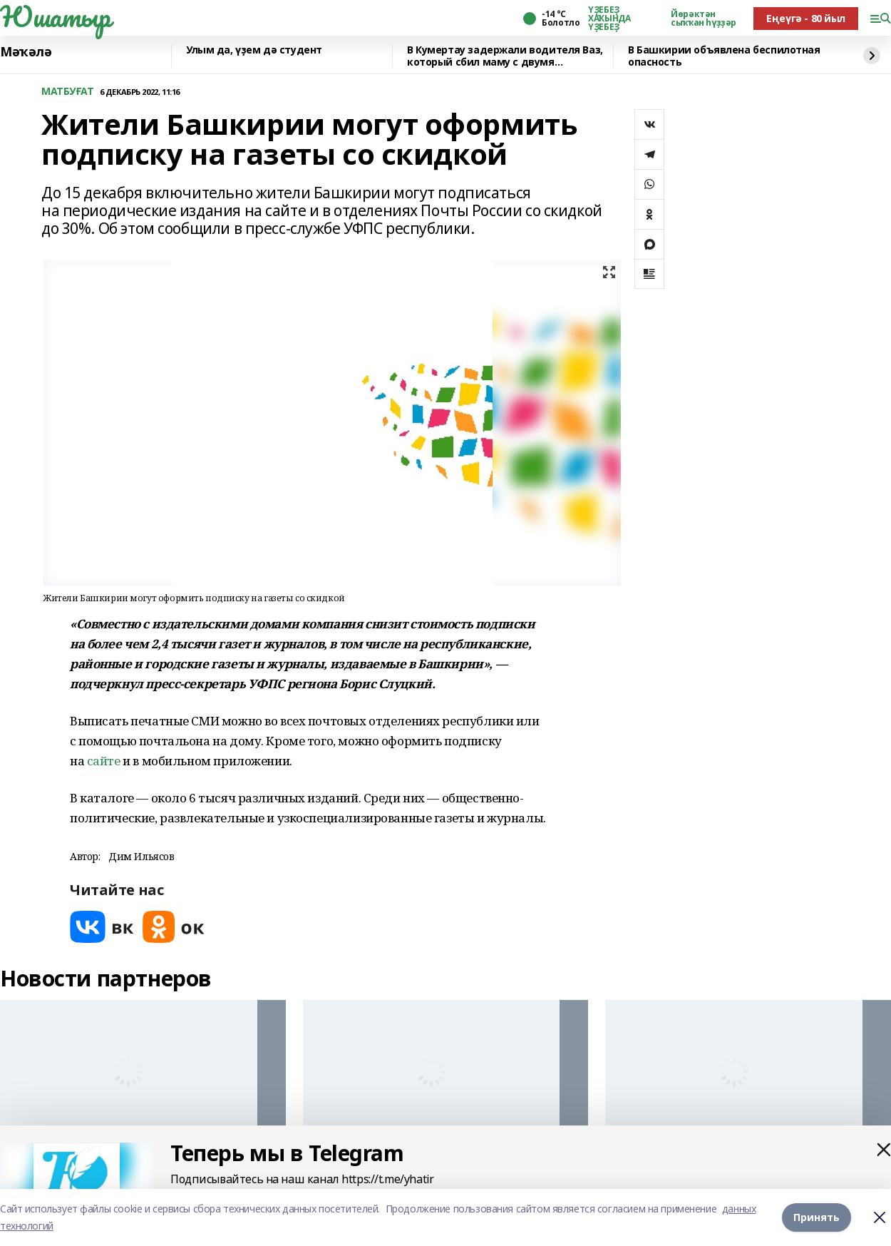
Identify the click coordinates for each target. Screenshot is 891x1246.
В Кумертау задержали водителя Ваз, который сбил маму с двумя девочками (505, 56)
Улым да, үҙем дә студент (254, 50)
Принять (816, 1217)
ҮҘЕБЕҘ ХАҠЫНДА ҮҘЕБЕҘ (609, 18)
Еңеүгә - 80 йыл (805, 18)
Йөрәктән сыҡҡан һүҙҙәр (703, 18)
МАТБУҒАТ (67, 92)
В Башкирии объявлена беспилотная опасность (724, 56)
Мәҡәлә (25, 52)
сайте (103, 760)
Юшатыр (55, 16)
